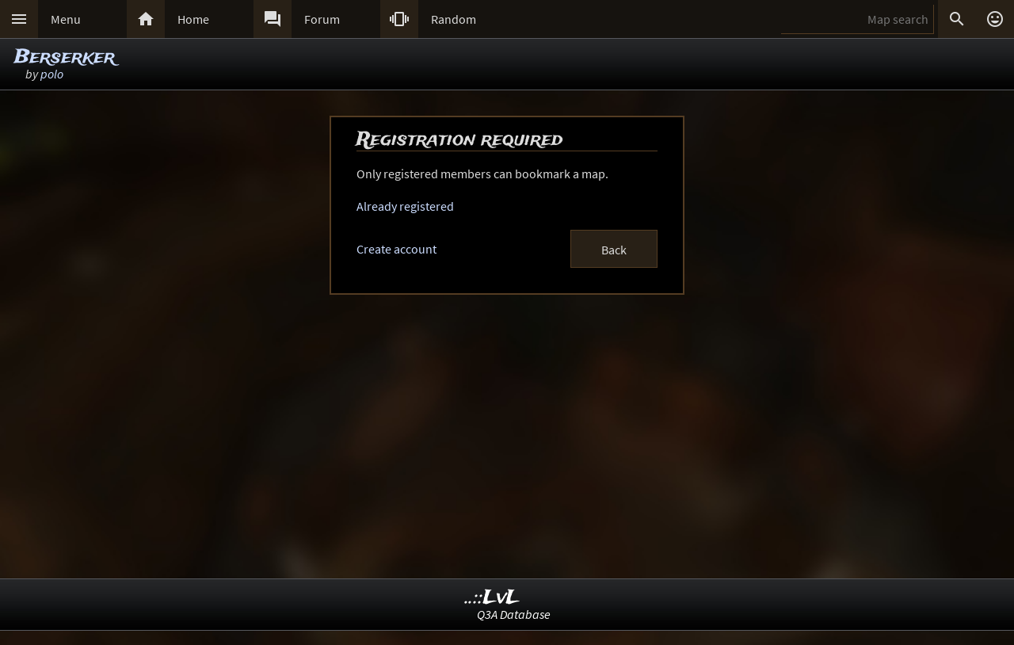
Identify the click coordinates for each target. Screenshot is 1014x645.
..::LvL (492, 598)
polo (51, 74)
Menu (66, 19)
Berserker (64, 57)
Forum (322, 19)
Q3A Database (514, 614)
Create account (396, 249)
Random (453, 19)
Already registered (405, 206)
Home (193, 19)
